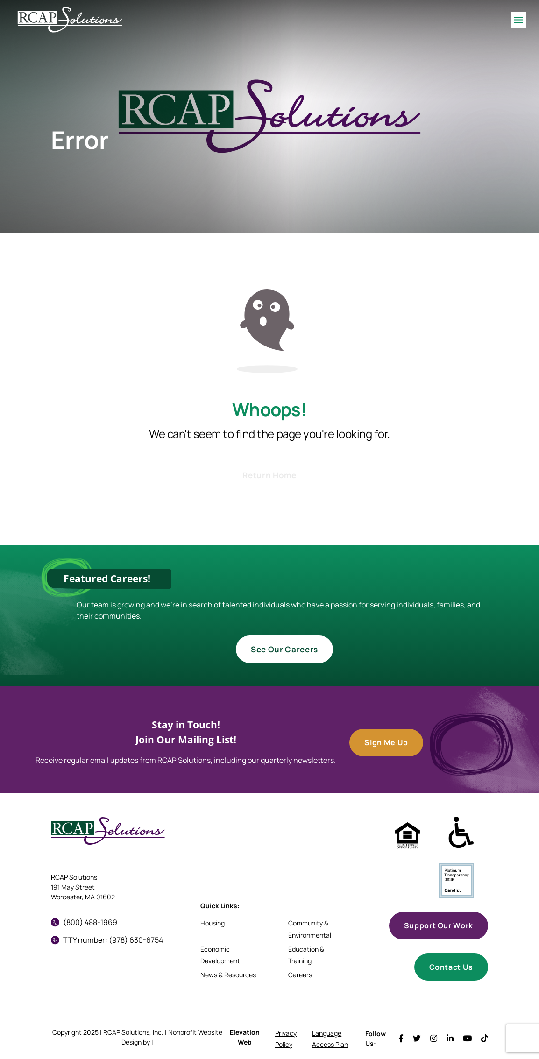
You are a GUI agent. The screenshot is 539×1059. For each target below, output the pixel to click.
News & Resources (228, 974)
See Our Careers (284, 649)
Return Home (269, 475)
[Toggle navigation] (518, 19)
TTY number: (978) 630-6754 (107, 940)
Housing (212, 922)
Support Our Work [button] (438, 925)
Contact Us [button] (451, 967)
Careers (300, 974)
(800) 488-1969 (84, 922)
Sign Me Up (386, 742)
